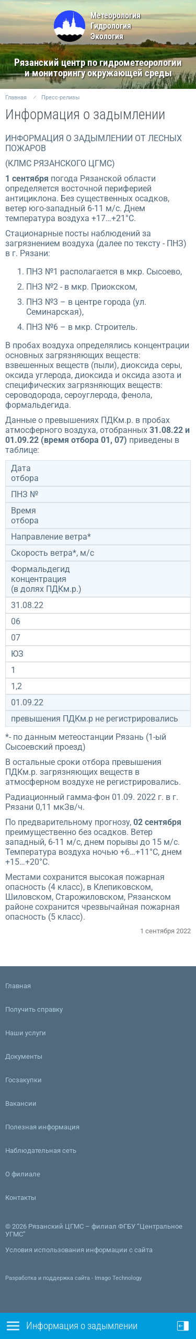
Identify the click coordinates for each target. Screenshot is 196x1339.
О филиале (22, 1174)
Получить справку (34, 1009)
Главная (16, 97)
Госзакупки (23, 1080)
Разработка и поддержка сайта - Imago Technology (73, 1278)
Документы (23, 1056)
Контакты (20, 1197)
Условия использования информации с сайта (79, 1250)
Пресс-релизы (60, 97)
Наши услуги (25, 1033)
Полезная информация (42, 1127)
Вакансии (21, 1103)
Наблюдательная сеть (40, 1150)
